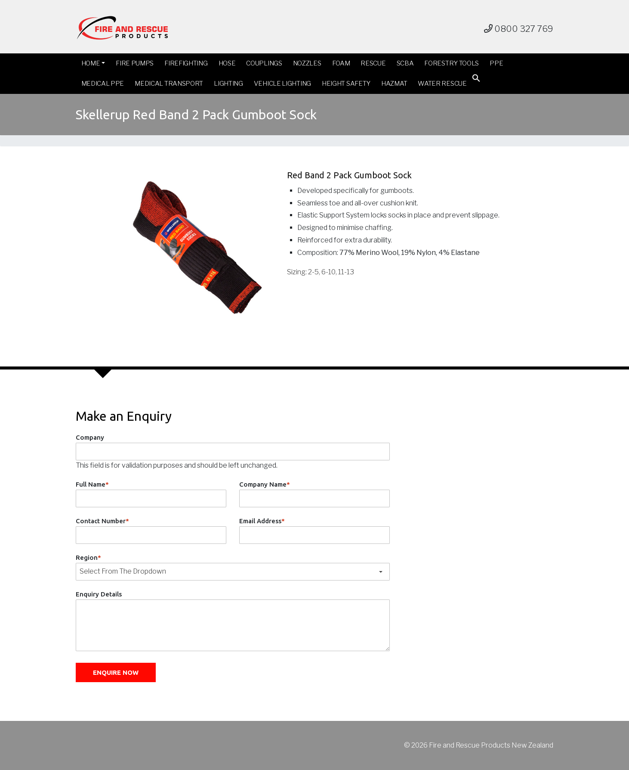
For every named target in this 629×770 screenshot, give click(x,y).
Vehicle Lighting (282, 83)
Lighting (228, 83)
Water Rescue (442, 83)
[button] (476, 80)
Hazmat (394, 83)
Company (90, 437)
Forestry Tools (451, 63)
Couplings (264, 63)
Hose (227, 63)
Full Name (92, 484)
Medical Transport (169, 83)
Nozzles (307, 63)
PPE (496, 63)
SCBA (405, 63)
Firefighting (185, 63)
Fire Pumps (135, 63)
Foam (341, 63)
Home (90, 63)
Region (88, 557)
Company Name (264, 484)
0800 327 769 (518, 29)
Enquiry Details (99, 594)
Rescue (373, 63)
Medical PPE (102, 83)
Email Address (262, 521)
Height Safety (346, 83)
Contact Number (102, 521)
